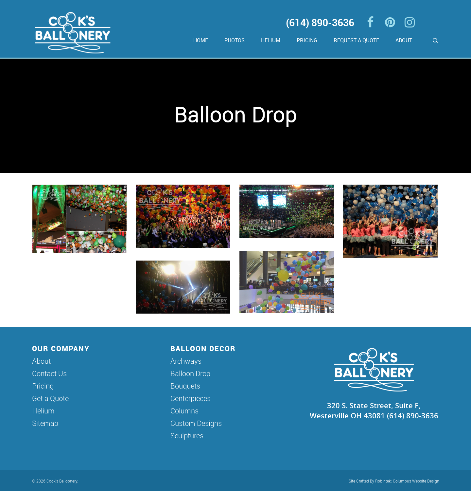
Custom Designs (196, 423)
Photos (234, 40)
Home (200, 40)
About (403, 40)
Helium (270, 40)
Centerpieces (190, 398)
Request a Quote (356, 40)
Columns (184, 410)
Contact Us (49, 373)
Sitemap (45, 423)
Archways (185, 361)
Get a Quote (50, 398)
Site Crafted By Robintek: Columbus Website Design (394, 480)
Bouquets (185, 386)
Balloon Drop (190, 373)
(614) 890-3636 (320, 22)
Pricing (307, 40)
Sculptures (186, 435)
